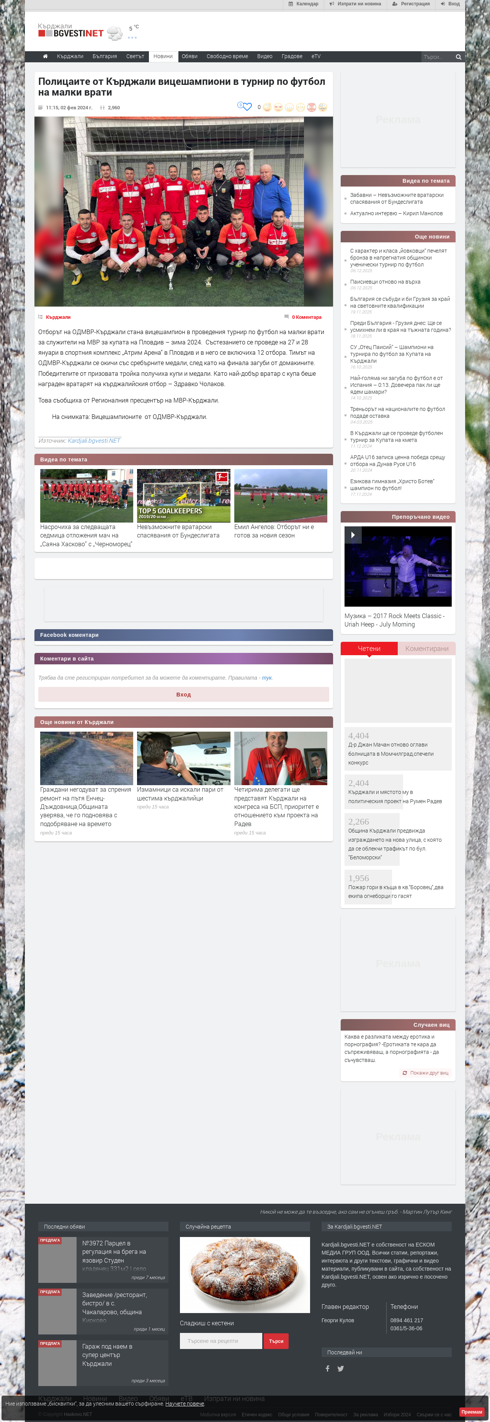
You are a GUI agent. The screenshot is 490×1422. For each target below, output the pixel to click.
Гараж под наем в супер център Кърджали (107, 1352)
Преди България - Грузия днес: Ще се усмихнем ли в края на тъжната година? (400, 324)
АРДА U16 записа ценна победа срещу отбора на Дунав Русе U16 (397, 458)
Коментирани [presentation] (427, 646)
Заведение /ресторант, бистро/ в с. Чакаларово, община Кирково (114, 1305)
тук (267, 675)
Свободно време (227, 53)
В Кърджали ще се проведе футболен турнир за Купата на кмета (396, 434)
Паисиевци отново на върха (385, 279)
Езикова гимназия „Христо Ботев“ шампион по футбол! (392, 482)
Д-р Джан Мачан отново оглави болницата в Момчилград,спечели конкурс (391, 751)
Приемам (472, 1412)
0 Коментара (307, 314)
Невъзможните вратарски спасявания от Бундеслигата (178, 528)
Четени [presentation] (369, 646)
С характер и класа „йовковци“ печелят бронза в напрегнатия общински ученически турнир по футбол (398, 255)
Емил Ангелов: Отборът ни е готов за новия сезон (274, 528)
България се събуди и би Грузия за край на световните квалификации (400, 300)
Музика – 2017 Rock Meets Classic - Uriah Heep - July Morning (395, 617)
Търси (276, 1339)
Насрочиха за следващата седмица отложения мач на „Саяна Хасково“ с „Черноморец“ (86, 532)
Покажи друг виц (425, 1070)
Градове (292, 53)
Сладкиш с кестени (207, 1320)
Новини (163, 53)
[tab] (369, 649)
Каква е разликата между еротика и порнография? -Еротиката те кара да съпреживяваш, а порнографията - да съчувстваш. (392, 1046)
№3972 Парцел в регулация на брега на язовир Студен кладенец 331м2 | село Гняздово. (114, 1258)
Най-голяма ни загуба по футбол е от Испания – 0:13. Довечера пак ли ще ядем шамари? (396, 382)
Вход (183, 692)
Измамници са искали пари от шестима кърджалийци (180, 791)
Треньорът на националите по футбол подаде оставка (397, 410)
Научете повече (184, 1403)
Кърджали (58, 314)
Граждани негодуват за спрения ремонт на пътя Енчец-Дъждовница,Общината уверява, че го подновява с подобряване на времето (85, 804)
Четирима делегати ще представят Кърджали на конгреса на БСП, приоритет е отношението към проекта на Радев (276, 804)
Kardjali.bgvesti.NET (93, 438)
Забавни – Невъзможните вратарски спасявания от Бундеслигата (397, 196)
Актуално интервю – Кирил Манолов (396, 211)
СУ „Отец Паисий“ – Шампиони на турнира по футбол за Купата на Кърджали (392, 351)
